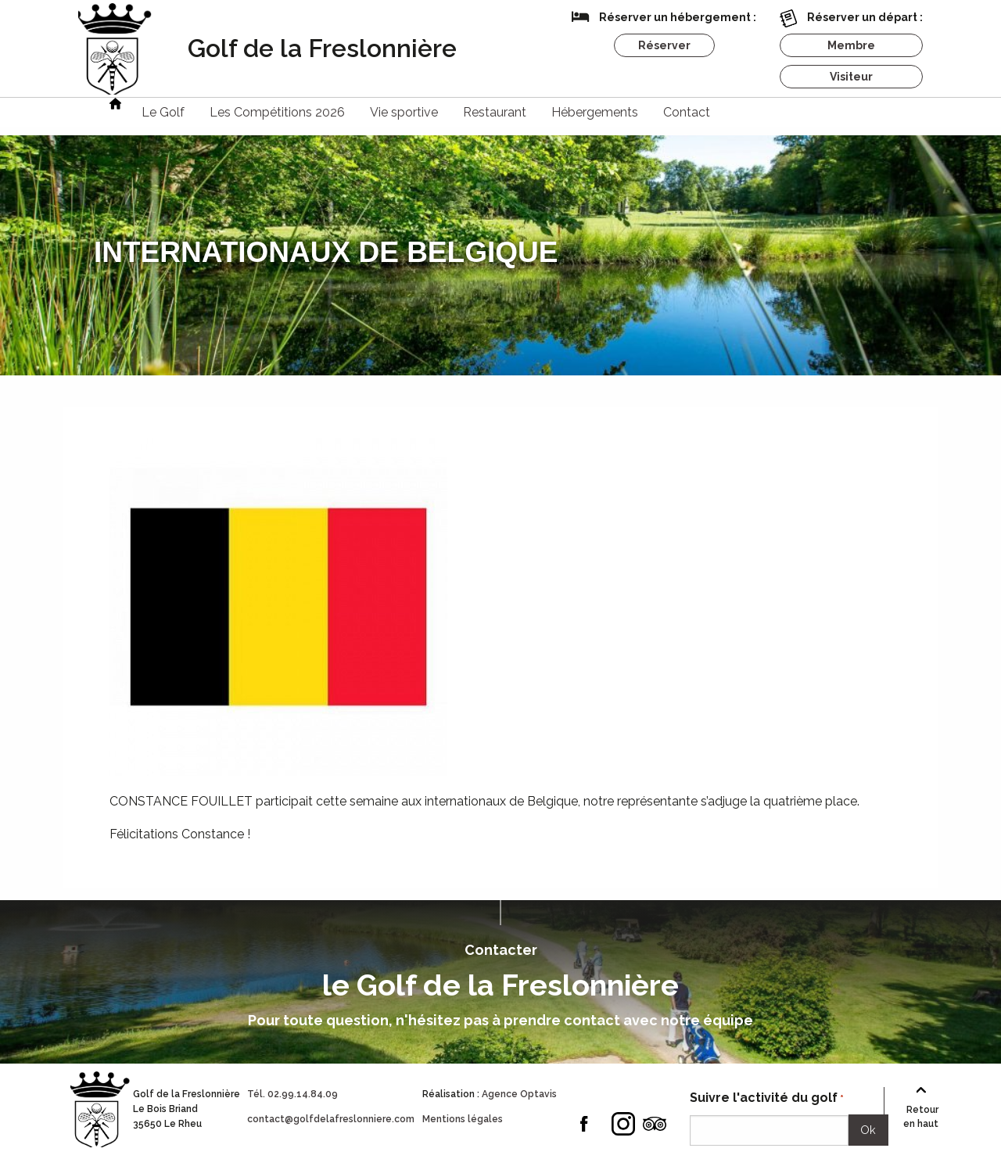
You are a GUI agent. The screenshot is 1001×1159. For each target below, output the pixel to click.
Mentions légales (462, 1119)
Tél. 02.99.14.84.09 (292, 1094)
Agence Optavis (519, 1094)
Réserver (664, 45)
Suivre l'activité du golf (767, 1098)
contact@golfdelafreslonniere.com (330, 1119)
